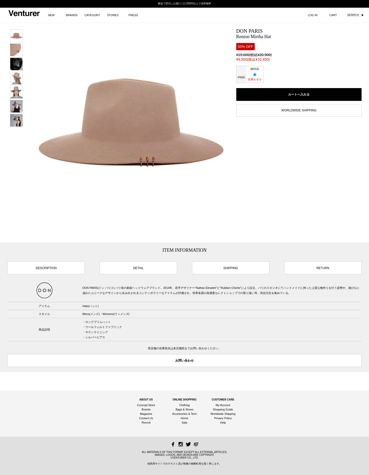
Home (184, 418)
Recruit (146, 422)
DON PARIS (249, 31)
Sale (184, 422)
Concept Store (146, 405)
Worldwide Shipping (222, 413)
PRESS (133, 15)
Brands (146, 409)
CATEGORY (92, 15)
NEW (51, 15)
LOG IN (312, 15)
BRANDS (72, 15)
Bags (179, 409)
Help (223, 422)
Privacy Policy (223, 418)
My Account (223, 405)
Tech (194, 413)
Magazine (146, 413)
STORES (112, 15)
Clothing (184, 405)
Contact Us (146, 418)
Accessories (179, 413)
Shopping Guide (223, 409)
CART (333, 15)
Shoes (189, 409)
